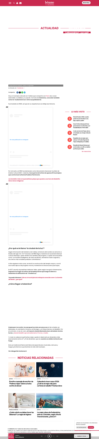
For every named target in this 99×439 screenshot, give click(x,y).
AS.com (67, 421)
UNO (42, 424)
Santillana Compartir (55, 421)
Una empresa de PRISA (16, 422)
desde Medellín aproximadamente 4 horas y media (31, 309)
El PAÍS (30, 421)
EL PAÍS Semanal (65, 424)
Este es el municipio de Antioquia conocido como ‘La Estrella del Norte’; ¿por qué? (35, 254)
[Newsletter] (20, 3)
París (47, 72)
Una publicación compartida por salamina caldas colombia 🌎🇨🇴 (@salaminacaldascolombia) (33, 141)
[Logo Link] (50, 3)
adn (72, 421)
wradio (47, 424)
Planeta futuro (71, 424)
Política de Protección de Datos (45, 414)
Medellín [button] (17, 435)
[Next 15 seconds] (53, 436)
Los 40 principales (39, 421)
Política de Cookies (61, 414)
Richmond (29, 426)
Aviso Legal (32, 414)
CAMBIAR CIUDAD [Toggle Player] (81, 436)
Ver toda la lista (86, 127)
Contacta (18, 414)
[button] (10, 3)
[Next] (57, 436)
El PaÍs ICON (53, 426)
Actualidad (49, 28)
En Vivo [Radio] (86, 3)
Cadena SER (62, 421)
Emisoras (25, 414)
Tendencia (20, 64)
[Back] (42, 436)
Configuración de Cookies (75, 414)
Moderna (37, 426)
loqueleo (67, 426)
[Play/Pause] (49, 436)
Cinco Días (53, 424)
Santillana (46, 421)
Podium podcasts (46, 426)
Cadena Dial (59, 424)
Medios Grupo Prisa (16, 427)
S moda (60, 426)
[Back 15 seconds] (45, 436)
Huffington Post (32, 424)
